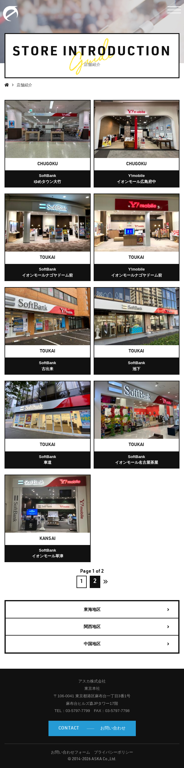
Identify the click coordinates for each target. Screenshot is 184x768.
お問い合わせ (92, 728)
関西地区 (92, 626)
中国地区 (92, 643)
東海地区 (92, 609)
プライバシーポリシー (113, 752)
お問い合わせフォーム (70, 752)
